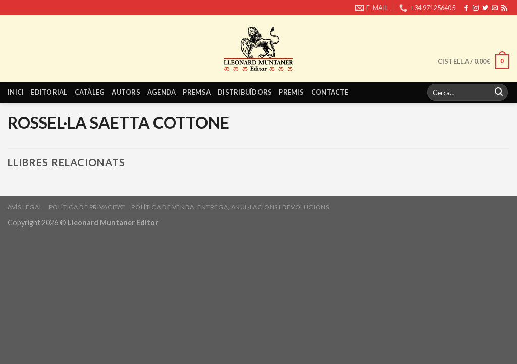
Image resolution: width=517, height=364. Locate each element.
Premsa (197, 92)
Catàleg (90, 92)
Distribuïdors (245, 92)
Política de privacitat (87, 207)
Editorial (49, 92)
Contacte (329, 92)
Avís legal (25, 207)
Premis (291, 92)
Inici (16, 92)
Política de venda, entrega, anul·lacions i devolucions (230, 207)
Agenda (161, 92)
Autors (126, 92)
